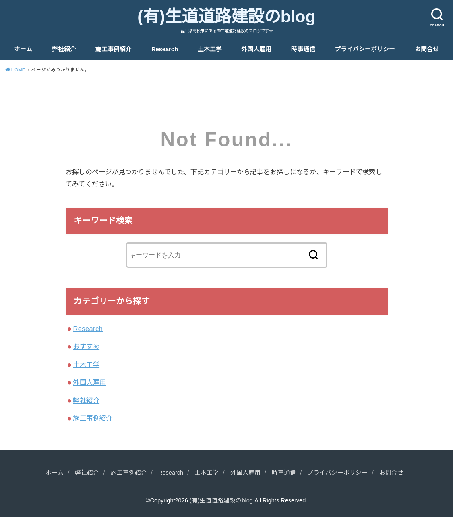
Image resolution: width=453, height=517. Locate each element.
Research (164, 49)
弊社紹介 (64, 49)
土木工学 (210, 49)
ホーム (23, 49)
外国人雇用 (256, 49)
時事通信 (303, 49)
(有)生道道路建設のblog (226, 16)
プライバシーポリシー (365, 49)
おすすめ (86, 346)
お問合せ (427, 49)
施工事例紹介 (113, 49)
